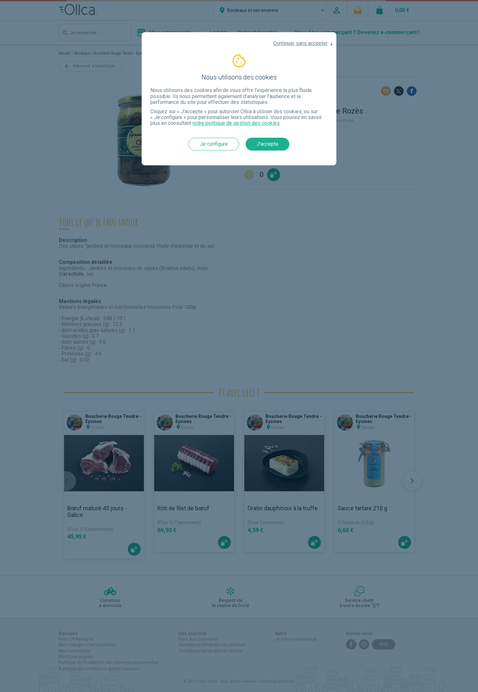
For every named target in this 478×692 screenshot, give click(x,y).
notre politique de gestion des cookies (236, 123)
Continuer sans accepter (300, 43)
